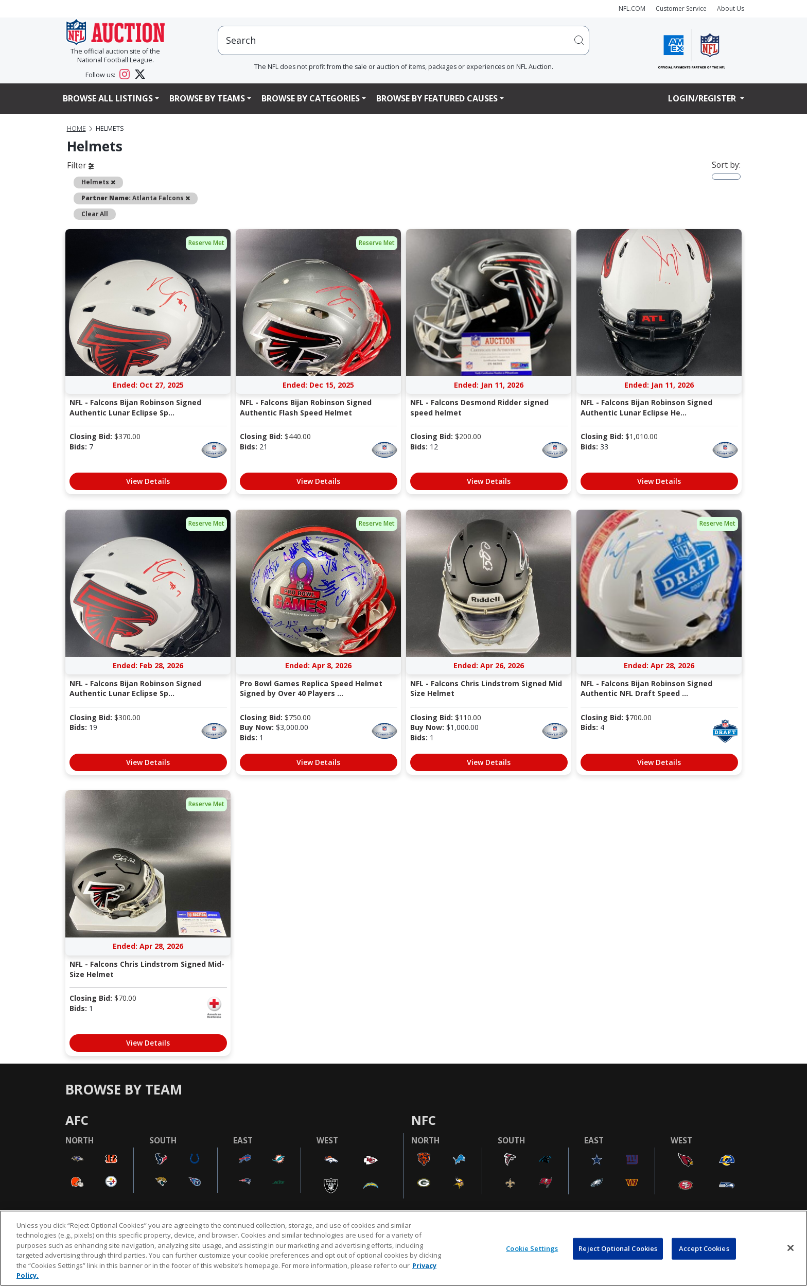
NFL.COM (632, 8)
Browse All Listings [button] (108, 98)
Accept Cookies (704, 1248)
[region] (403, 1248)
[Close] (790, 1248)
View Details (148, 481)
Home (76, 128)
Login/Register (703, 98)
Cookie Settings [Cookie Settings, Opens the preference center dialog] (532, 1248)
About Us (730, 8)
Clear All (94, 214)
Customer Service (681, 8)
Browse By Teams (207, 98)
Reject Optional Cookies (617, 1248)
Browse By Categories (310, 98)
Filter (80, 165)
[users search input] (403, 40)
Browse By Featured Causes (437, 98)
